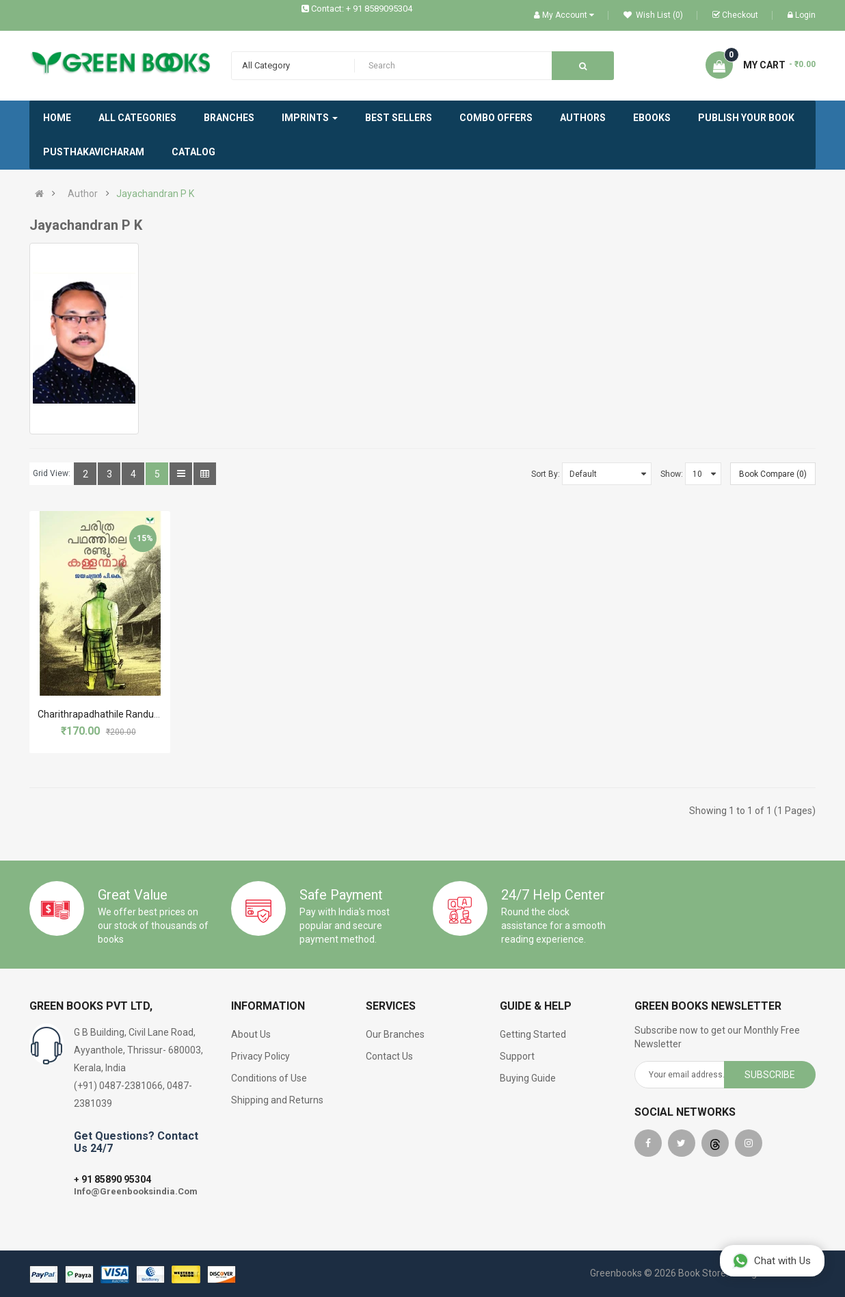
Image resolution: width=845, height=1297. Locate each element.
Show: (671, 474)
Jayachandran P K (155, 193)
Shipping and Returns (277, 1100)
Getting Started (533, 1034)
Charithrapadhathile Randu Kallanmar (119, 714)
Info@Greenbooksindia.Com (136, 1191)
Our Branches (395, 1034)
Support (517, 1056)
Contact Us (389, 1056)
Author (83, 193)
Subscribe (770, 1074)
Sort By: (545, 474)
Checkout (735, 15)
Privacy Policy (260, 1056)
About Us (251, 1034)
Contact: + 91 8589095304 (361, 8)
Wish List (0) (653, 15)
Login (802, 15)
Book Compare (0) (773, 474)
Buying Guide (528, 1078)
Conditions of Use (269, 1078)
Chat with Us (771, 1260)
